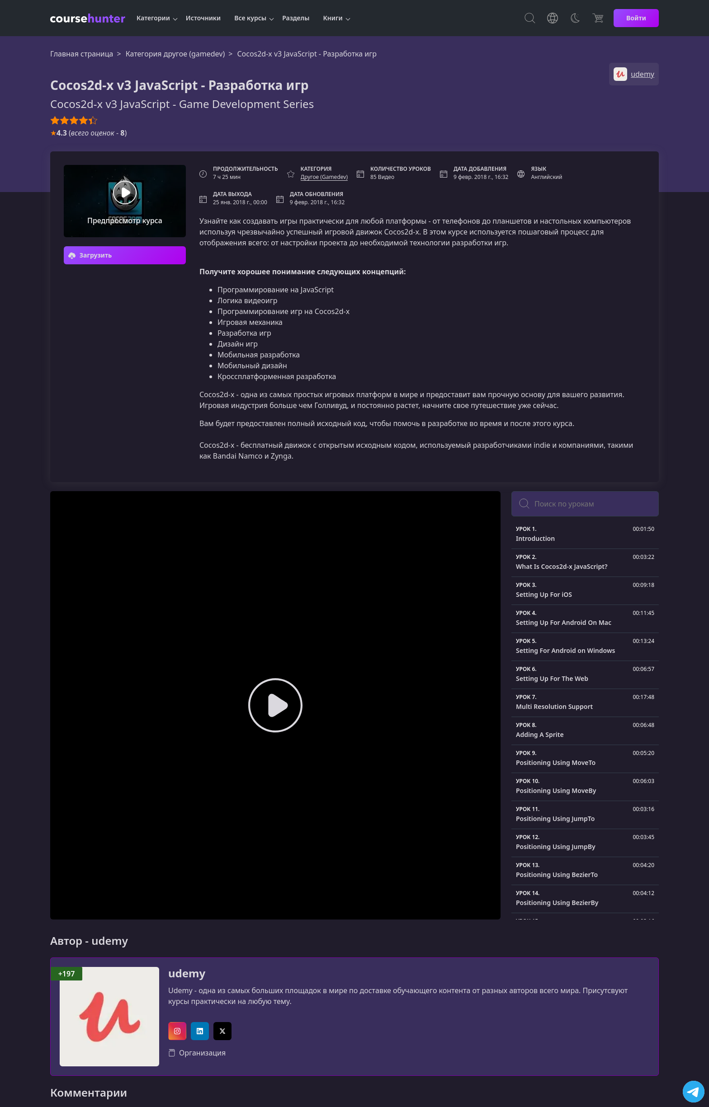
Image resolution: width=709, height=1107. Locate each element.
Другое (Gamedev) (324, 177)
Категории (153, 18)
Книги (333, 18)
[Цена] (598, 18)
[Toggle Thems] (575, 18)
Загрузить (90, 255)
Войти (636, 18)
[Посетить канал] (693, 1091)
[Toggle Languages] (553, 18)
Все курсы (250, 18)
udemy (186, 973)
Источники (203, 18)
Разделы (295, 18)
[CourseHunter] (87, 18)
